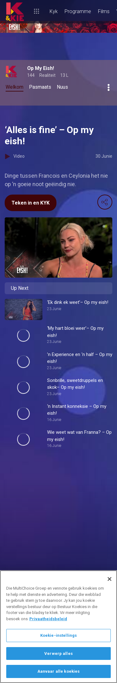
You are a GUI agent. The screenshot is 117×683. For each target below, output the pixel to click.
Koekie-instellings (58, 635)
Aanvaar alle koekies (58, 671)
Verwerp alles (58, 653)
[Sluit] (109, 579)
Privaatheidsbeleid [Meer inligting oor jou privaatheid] (48, 618)
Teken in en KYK (31, 203)
